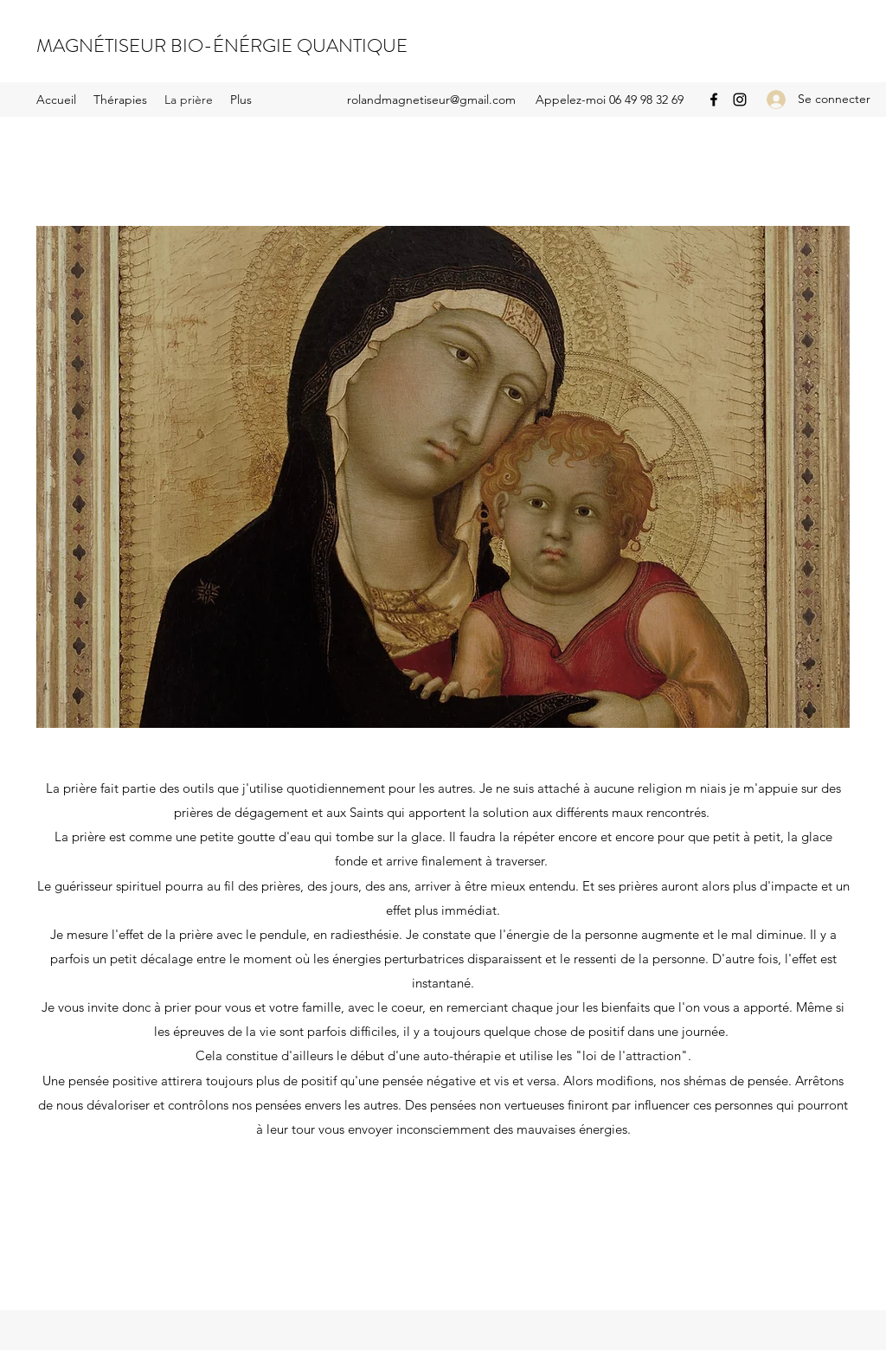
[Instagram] (739, 99)
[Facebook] (713, 99)
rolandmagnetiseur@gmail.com (431, 99)
